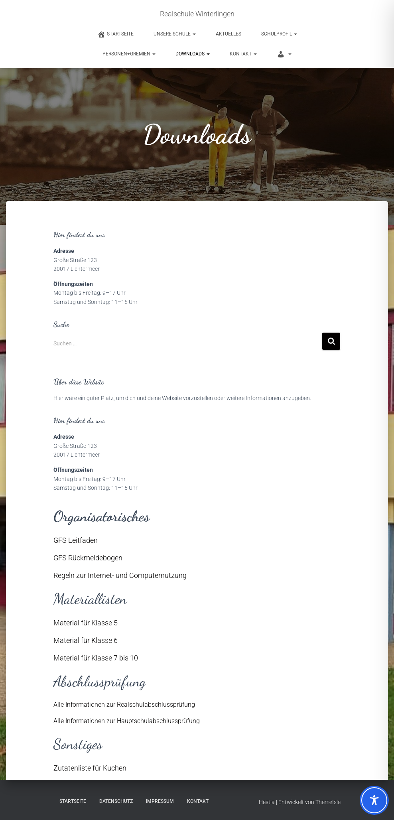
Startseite (72, 801)
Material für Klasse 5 (85, 623)
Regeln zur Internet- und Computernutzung (120, 575)
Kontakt (243, 54)
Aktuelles (228, 34)
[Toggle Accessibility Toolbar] (374, 800)
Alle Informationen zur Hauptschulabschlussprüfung (126, 721)
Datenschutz (116, 801)
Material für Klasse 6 (85, 640)
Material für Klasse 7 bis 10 (95, 658)
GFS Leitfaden (75, 540)
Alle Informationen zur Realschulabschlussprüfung (124, 704)
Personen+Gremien (129, 54)
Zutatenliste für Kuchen (89, 768)
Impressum (160, 801)
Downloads (192, 54)
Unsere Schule (175, 34)
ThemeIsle (328, 802)
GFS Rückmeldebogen (87, 558)
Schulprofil (279, 34)
